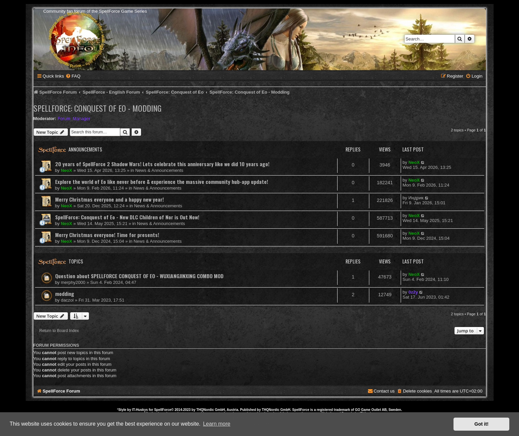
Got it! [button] (482, 424)
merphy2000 (73, 282)
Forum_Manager (73, 118)
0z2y (413, 292)
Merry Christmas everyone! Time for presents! (107, 235)
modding (64, 294)
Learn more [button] (216, 424)
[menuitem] (73, 76)
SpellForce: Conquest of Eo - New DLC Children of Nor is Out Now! (127, 217)
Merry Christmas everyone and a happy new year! (109, 199)
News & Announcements (159, 170)
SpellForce (162, 410)
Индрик (415, 197)
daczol (67, 300)
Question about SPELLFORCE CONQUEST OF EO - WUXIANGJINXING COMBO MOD (139, 276)
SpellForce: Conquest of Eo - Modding (97, 108)
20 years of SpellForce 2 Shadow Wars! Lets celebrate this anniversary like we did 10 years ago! (162, 164)
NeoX (66, 170)
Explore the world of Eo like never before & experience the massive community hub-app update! (161, 182)
